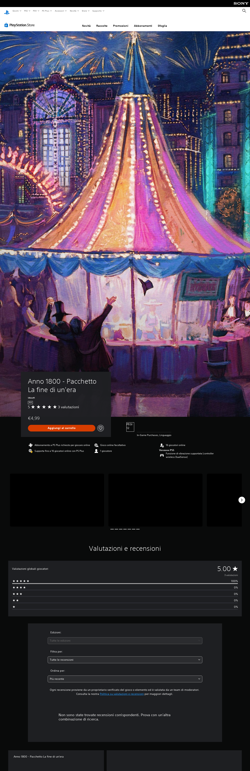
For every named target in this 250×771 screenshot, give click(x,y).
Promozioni (120, 22)
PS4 (35, 10)
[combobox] (125, 637)
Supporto (97, 10)
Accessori (59, 10)
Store (84, 10)
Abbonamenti (143, 22)
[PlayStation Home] (7, 11)
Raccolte (101, 22)
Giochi (15, 10)
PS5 (26, 10)
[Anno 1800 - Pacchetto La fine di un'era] (57, 496)
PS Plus (45, 10)
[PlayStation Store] (20, 21)
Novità (73, 10)
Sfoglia (162, 22)
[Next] (241, 496)
